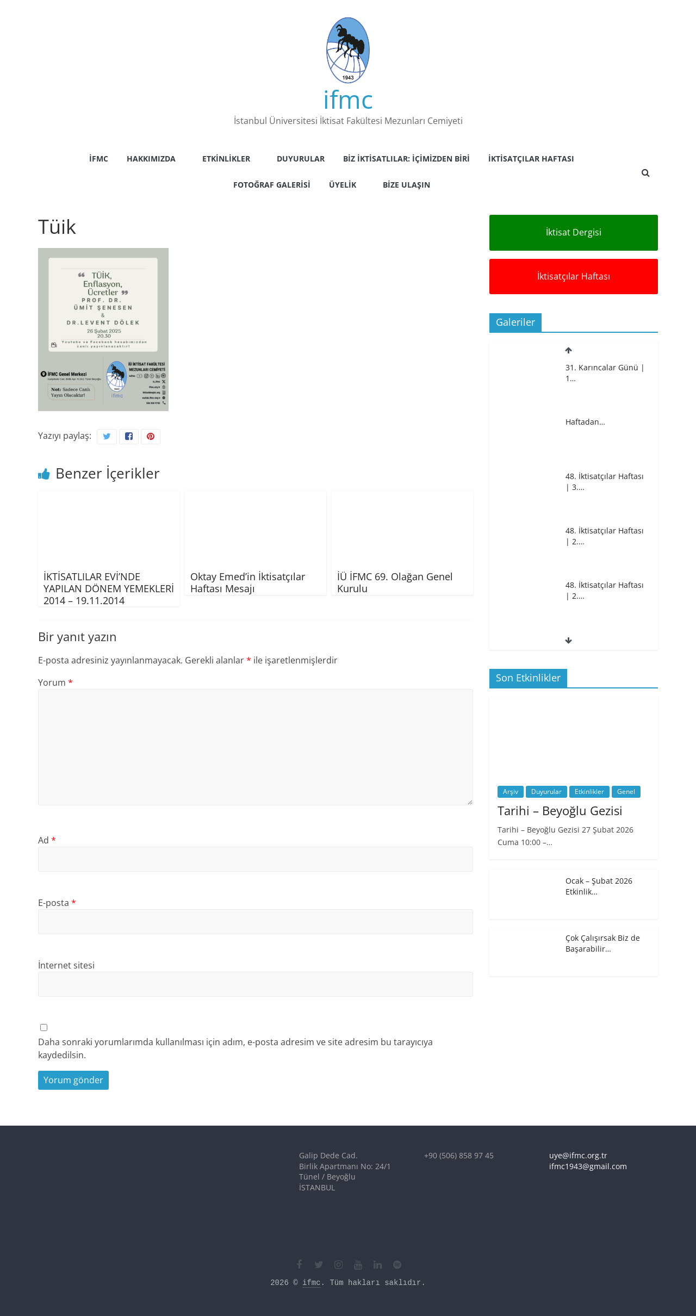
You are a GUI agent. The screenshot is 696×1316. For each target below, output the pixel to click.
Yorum (55, 682)
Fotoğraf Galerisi (271, 184)
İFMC (98, 158)
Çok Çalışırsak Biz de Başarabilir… (603, 943)
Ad (47, 840)
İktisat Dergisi (573, 232)
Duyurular (301, 158)
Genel (626, 791)
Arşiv (510, 791)
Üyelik (342, 184)
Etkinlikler (226, 158)
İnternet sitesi (66, 965)
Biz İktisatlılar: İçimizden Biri (406, 158)
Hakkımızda (151, 158)
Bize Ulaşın (406, 184)
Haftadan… (585, 422)
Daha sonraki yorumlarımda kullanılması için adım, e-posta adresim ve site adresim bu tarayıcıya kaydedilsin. (235, 1048)
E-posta (57, 903)
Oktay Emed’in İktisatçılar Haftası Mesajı (247, 582)
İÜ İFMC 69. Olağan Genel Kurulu (395, 582)
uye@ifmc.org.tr (578, 1155)
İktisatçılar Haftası (531, 158)
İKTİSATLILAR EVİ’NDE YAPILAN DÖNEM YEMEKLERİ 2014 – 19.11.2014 (109, 588)
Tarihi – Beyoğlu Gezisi (560, 810)
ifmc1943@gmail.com (588, 1166)
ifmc (348, 99)
